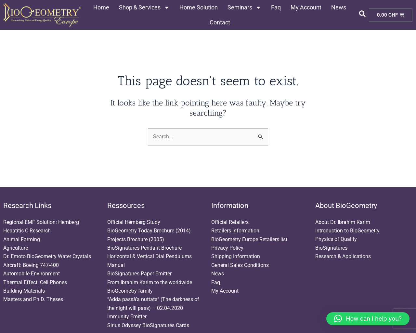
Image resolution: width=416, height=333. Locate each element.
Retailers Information (235, 231)
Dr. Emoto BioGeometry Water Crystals (47, 256)
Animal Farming (21, 239)
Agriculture (15, 248)
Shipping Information (235, 256)
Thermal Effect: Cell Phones (35, 282)
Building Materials (24, 291)
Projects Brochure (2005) (135, 239)
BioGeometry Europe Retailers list (249, 239)
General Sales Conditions (240, 265)
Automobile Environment (31, 274)
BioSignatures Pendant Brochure (144, 248)
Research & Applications (343, 256)
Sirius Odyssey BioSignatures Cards (148, 325)
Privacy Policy (227, 248)
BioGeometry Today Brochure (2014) (149, 231)
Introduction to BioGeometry (347, 231)
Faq (276, 7)
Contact (220, 22)
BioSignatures (331, 248)
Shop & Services (144, 7)
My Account (306, 7)
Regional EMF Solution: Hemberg (41, 222)
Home (101, 7)
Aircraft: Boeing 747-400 (31, 265)
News (338, 7)
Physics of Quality (336, 239)
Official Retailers (230, 222)
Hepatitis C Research (27, 231)
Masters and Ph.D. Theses (33, 299)
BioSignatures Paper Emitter (139, 274)
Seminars (244, 7)
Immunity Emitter (127, 316)
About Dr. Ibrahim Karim (342, 222)
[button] (368, 318)
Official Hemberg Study (133, 222)
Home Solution (198, 7)
